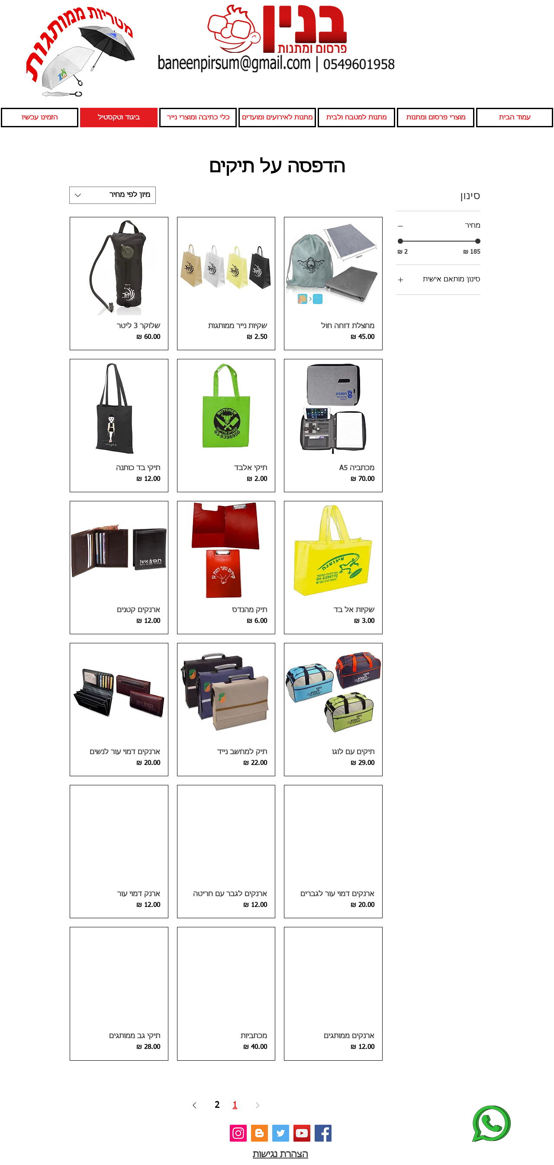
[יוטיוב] (301, 1133)
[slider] (400, 241)
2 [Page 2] (217, 1105)
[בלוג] (259, 1133)
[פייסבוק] (323, 1133)
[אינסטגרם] (238, 1133)
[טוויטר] (280, 1133)
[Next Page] (194, 1105)
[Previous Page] (257, 1105)
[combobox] (112, 195)
